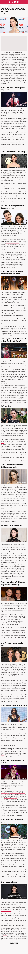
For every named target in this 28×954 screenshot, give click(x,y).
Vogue (13, 118)
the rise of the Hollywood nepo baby (14, 605)
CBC (16, 500)
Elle (14, 855)
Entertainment (4, 5)
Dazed (8, 134)
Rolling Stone (20, 632)
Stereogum (12, 745)
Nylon (18, 331)
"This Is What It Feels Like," (12, 243)
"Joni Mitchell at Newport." (10, 798)
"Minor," (20, 241)
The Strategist (23, 917)
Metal (22, 446)
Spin (14, 315)
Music (10, 5)
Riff (13, 255)
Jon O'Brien (4, 13)
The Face (5, 934)
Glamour (9, 553)
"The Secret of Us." (8, 294)
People (2, 754)
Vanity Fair (21, 186)
